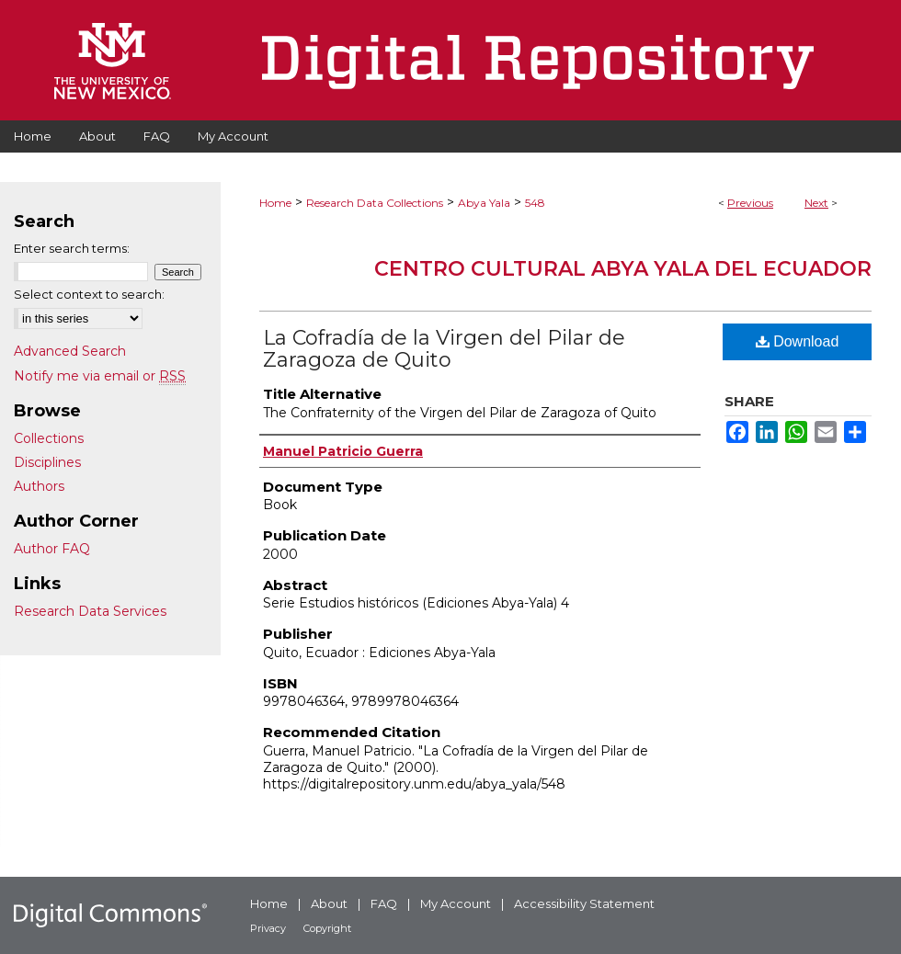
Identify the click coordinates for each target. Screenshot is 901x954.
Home (275, 203)
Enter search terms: (72, 248)
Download (797, 341)
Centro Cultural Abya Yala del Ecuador (623, 268)
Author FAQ (52, 548)
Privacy (268, 928)
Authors (39, 486)
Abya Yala (484, 203)
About (329, 903)
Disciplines (47, 462)
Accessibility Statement (584, 903)
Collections (49, 438)
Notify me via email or (100, 376)
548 (535, 203)
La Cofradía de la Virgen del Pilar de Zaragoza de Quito (444, 348)
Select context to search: (89, 294)
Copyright (327, 928)
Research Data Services (90, 611)
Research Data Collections (374, 203)
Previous (750, 203)
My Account (455, 903)
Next (816, 203)
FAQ (384, 903)
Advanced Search (70, 351)
